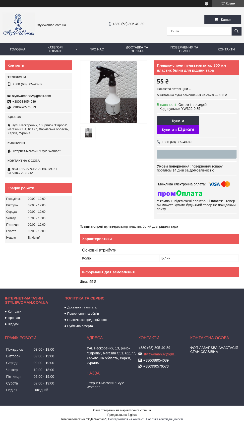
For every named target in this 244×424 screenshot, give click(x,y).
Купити (178, 121)
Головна (17, 49)
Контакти (226, 49)
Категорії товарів (55, 49)
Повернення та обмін (184, 49)
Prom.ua (145, 410)
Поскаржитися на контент (125, 419)
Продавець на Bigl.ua (122, 415)
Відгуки (13, 324)
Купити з (178, 129)
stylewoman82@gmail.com (31, 96)
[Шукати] (237, 31)
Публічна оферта (80, 326)
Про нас (96, 49)
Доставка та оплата (137, 49)
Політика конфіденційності (87, 320)
